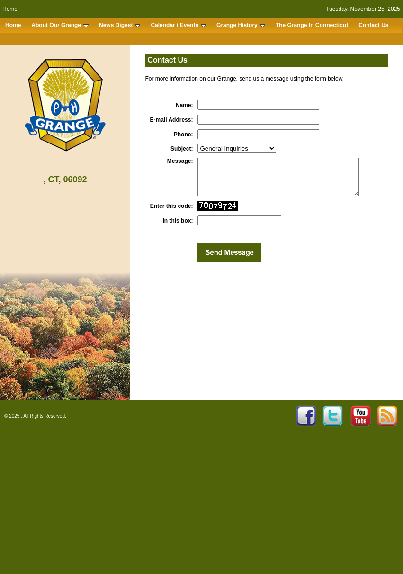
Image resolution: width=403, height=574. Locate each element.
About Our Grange (60, 25)
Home (10, 9)
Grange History (240, 25)
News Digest (119, 25)
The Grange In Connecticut (312, 25)
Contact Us (373, 25)
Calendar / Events (178, 25)
